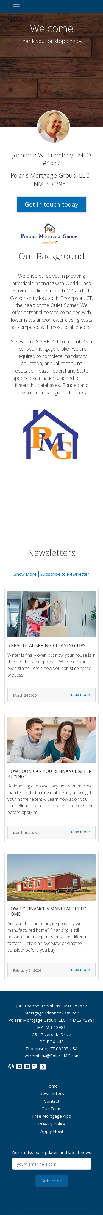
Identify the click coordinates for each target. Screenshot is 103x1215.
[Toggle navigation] (16, 6)
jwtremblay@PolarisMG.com (52, 1055)
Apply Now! (51, 1131)
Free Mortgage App (51, 1116)
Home (52, 1086)
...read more (79, 694)
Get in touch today (51, 204)
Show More (25, 574)
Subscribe (51, 1181)
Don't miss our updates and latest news (51, 1152)
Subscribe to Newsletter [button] (64, 574)
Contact (51, 1101)
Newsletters (51, 1093)
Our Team (51, 1108)
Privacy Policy (51, 1123)
